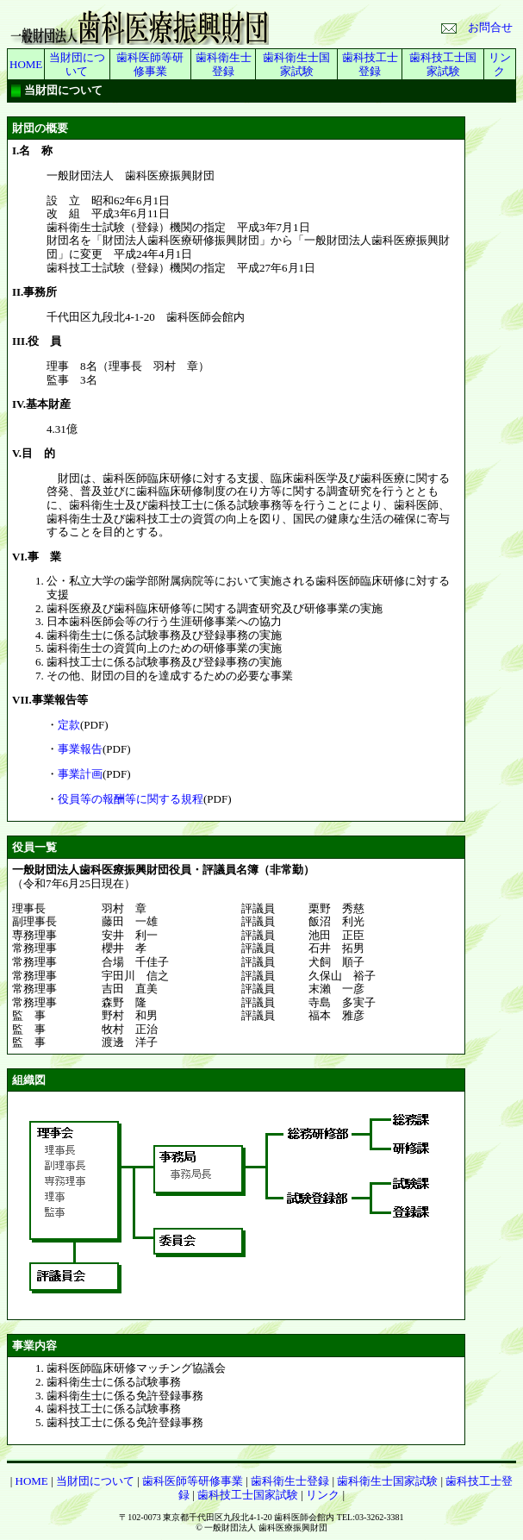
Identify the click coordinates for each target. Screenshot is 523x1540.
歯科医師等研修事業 (150, 64)
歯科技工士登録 (370, 64)
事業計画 (80, 773)
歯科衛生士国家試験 (296, 64)
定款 (69, 724)
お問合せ (477, 27)
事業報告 (80, 748)
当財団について (77, 64)
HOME (25, 64)
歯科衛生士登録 (224, 64)
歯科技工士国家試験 (442, 64)
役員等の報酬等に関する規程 (130, 798)
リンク (500, 64)
